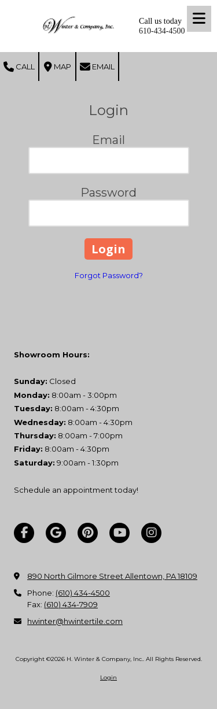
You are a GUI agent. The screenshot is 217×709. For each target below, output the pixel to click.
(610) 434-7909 (71, 604)
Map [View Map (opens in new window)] (57, 67)
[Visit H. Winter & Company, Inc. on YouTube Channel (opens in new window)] (119, 533)
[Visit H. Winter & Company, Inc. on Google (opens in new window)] (56, 533)
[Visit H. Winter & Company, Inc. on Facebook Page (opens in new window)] (24, 533)
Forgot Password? (109, 275)
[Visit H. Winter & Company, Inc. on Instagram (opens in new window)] (151, 533)
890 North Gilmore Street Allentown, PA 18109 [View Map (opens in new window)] (112, 576)
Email (97, 67)
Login (108, 677)
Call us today (160, 21)
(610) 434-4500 (83, 592)
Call (19, 67)
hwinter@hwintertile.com (75, 621)
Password (108, 193)
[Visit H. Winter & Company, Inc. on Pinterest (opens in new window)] (88, 533)
